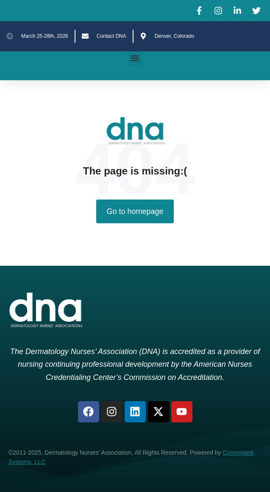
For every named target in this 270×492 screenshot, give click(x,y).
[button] (135, 58)
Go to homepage (134, 211)
